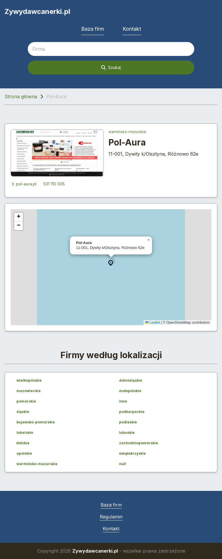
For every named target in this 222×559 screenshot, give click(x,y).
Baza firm (92, 29)
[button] (111, 262)
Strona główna (21, 96)
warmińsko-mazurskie (127, 132)
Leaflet (152, 323)
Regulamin (111, 517)
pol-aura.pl (23, 183)
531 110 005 (54, 183)
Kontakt (132, 29)
